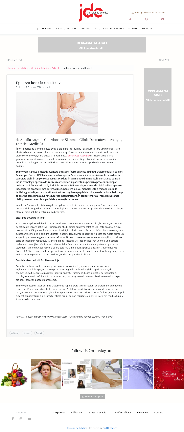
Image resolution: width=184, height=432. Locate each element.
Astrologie (147, 29)
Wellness (71, 29)
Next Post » (165, 59)
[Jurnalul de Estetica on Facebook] (130, 19)
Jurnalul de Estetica (18, 67)
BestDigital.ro (110, 427)
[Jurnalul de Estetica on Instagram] (146, 19)
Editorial (46, 29)
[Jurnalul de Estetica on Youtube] (162, 19)
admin (48, 87)
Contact (158, 412)
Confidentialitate (122, 412)
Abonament (143, 412)
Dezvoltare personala (113, 29)
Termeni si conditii (97, 412)
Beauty (59, 29)
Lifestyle (133, 29)
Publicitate (76, 412)
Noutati (39, 333)
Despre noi (59, 412)
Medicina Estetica (89, 29)
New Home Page (37, 29)
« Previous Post (14, 59)
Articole (56, 67)
